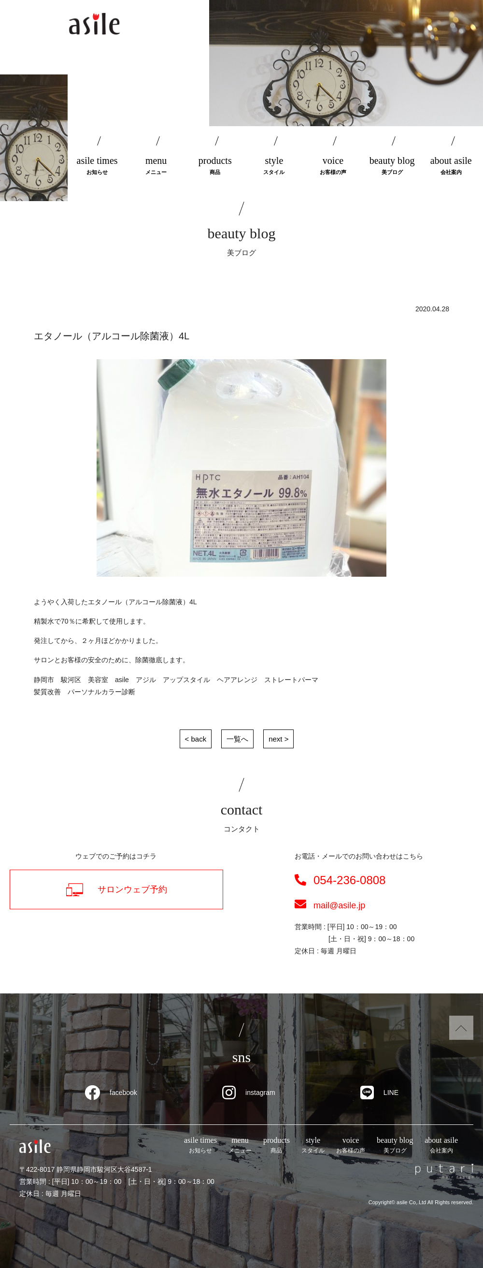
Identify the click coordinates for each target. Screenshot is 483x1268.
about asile (451, 166)
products (214, 166)
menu (156, 166)
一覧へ (237, 739)
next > (278, 739)
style (273, 166)
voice (332, 166)
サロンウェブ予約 (116, 889)
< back (196, 739)
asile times (97, 166)
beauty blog (392, 166)
